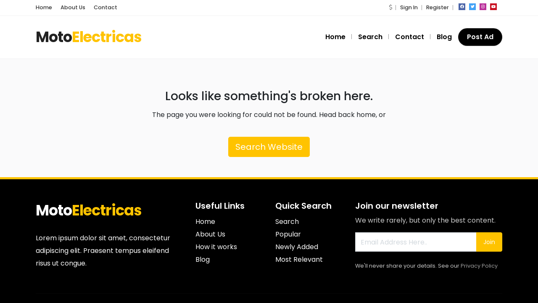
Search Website (269, 147)
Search (370, 37)
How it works (216, 247)
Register (437, 7)
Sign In (409, 7)
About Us (73, 7)
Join (489, 242)
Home (44, 7)
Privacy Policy (479, 265)
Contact (105, 7)
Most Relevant (299, 259)
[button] (390, 7)
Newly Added (296, 247)
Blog (444, 37)
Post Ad (480, 37)
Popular (288, 234)
